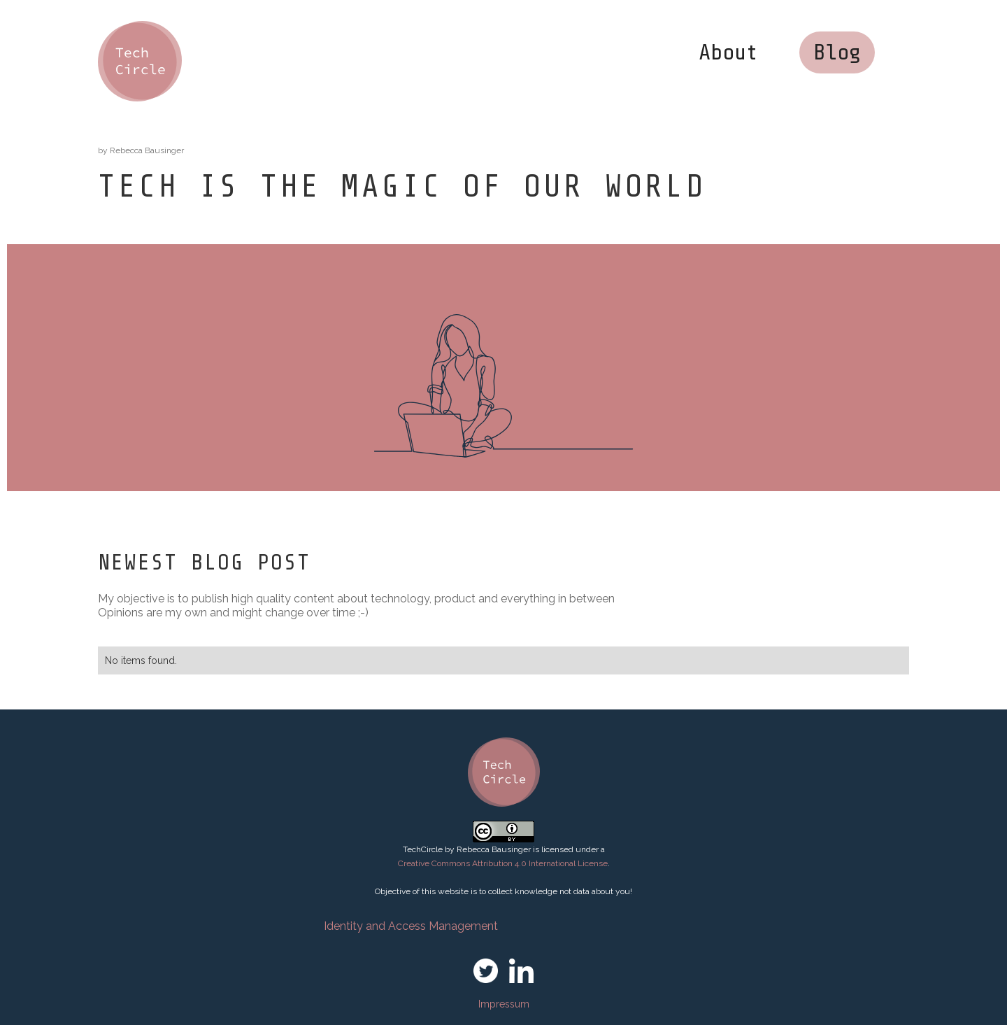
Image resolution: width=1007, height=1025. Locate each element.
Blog (837, 52)
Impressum (503, 1004)
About (728, 52)
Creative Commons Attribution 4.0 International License (503, 863)
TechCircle (423, 849)
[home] (140, 61)
